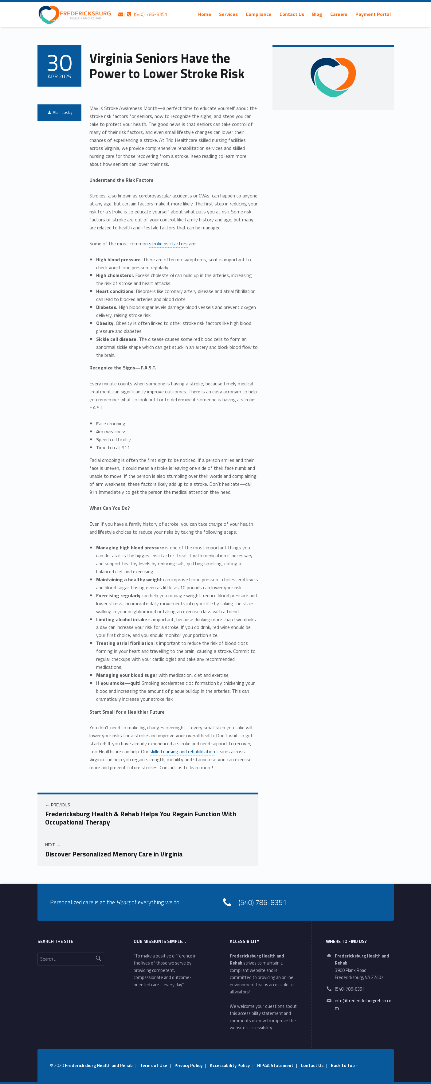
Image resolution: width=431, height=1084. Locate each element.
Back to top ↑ (344, 1065)
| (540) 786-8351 (142, 14)
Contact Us (292, 14)
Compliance (259, 14)
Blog (317, 14)
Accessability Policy (230, 1065)
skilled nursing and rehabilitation (182, 751)
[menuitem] (204, 14)
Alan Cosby (62, 112)
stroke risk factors (168, 243)
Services (228, 14)
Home (204, 14)
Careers (338, 14)
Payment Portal (373, 14)
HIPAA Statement (275, 1065)
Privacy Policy (188, 1065)
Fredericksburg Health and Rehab (99, 1065)
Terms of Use (153, 1065)
